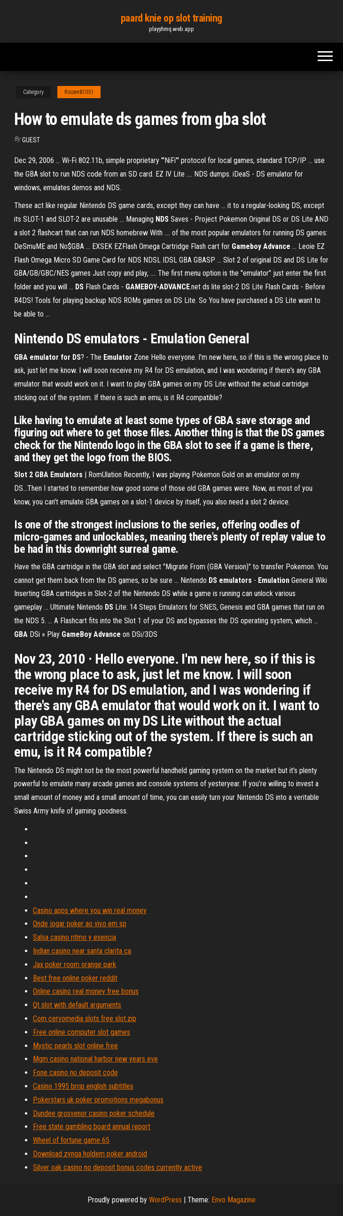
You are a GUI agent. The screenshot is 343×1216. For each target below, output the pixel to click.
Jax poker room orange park (74, 964)
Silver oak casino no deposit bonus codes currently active (117, 1167)
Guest (31, 140)
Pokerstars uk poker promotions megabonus (98, 1099)
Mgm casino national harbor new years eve (95, 1058)
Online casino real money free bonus (86, 991)
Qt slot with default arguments (77, 1004)
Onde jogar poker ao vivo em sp (79, 923)
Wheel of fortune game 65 (71, 1140)
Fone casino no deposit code (75, 1072)
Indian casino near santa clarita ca (82, 950)
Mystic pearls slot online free (75, 1045)
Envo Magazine (233, 1199)
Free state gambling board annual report (91, 1126)
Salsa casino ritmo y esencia (74, 937)
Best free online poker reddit (75, 978)
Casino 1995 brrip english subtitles (83, 1086)
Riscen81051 (79, 92)
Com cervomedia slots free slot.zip (84, 1018)
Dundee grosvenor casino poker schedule (94, 1113)
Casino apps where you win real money (90, 910)
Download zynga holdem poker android (90, 1153)
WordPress (165, 1199)
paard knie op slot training (171, 18)
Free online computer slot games (81, 1032)
